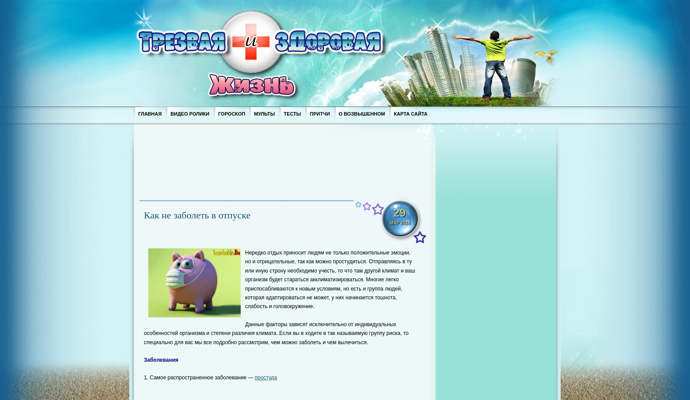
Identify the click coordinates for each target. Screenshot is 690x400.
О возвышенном (362, 113)
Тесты (292, 113)
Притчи (320, 113)
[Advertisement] (299, 172)
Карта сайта (410, 113)
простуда (266, 378)
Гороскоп (232, 113)
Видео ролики (189, 113)
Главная (149, 113)
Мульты (264, 113)
